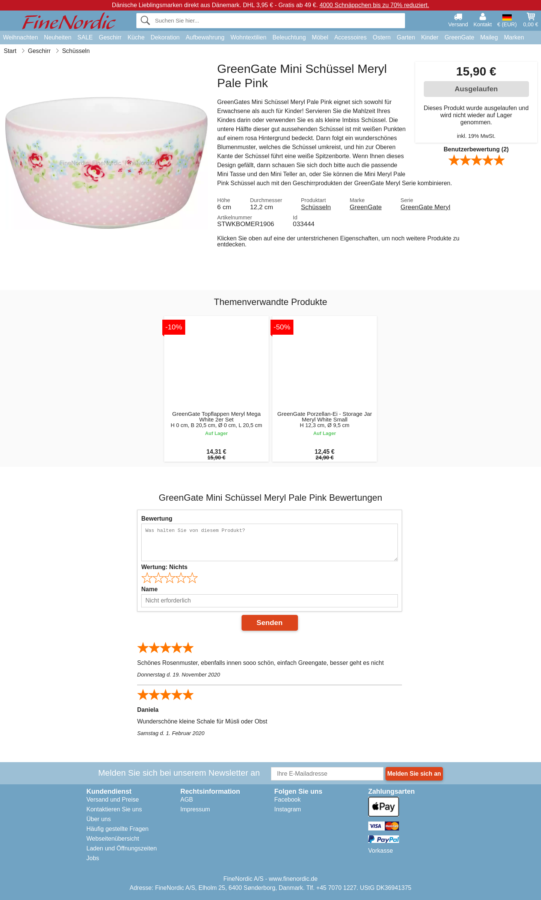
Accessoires (350, 37)
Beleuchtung (289, 37)
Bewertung (156, 518)
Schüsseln (316, 207)
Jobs (92, 858)
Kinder (429, 37)
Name (149, 589)
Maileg (489, 37)
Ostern (382, 37)
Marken (514, 37)
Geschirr (110, 37)
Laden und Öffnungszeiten (121, 848)
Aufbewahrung (205, 37)
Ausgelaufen (476, 89)
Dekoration (165, 37)
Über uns (98, 819)
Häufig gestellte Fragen (117, 829)
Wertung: (164, 567)
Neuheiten (57, 37)
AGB (186, 799)
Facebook (287, 799)
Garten (406, 37)
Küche (135, 37)
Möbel (320, 37)
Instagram (287, 809)
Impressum (195, 809)
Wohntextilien (248, 37)
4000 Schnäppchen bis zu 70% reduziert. (374, 5)
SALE (85, 37)
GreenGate (459, 37)
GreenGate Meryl (425, 207)
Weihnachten (20, 37)
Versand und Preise (112, 799)
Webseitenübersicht (112, 838)
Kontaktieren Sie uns (114, 809)
